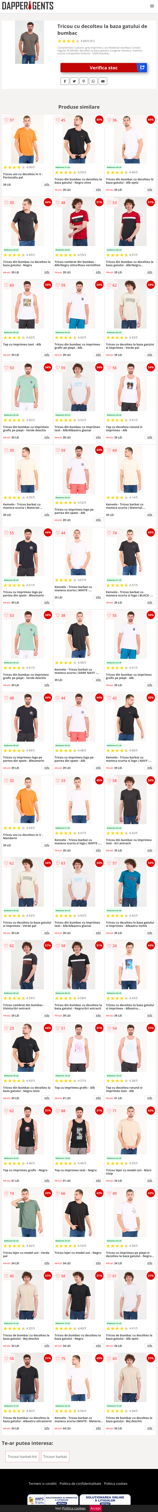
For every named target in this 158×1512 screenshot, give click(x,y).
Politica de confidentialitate (80, 1483)
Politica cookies (116, 1483)
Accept (96, 1508)
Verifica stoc (118, 67)
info (46, 184)
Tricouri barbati (55, 1456)
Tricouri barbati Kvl (22, 1456)
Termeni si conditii (43, 1483)
